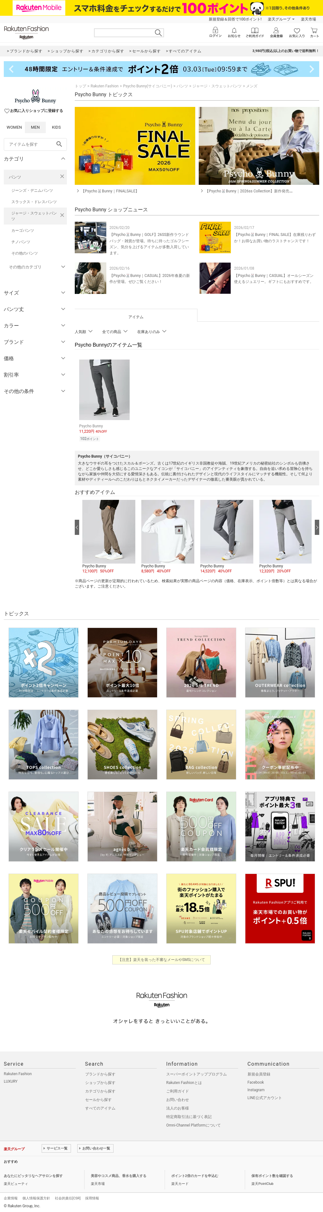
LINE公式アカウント (265, 1097)
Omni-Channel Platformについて (193, 1124)
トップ (80, 86)
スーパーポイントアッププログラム (196, 1073)
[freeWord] (35, 144)
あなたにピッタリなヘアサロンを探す (33, 1175)
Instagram (256, 1089)
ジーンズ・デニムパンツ (32, 190)
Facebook (256, 1081)
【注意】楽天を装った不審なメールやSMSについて (161, 959)
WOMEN (14, 127)
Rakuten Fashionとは (184, 1082)
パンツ (15, 177)
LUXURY (11, 1080)
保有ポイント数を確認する (272, 1175)
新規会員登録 (259, 1073)
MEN (35, 127)
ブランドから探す (100, 1073)
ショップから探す (100, 1082)
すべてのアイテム (100, 1107)
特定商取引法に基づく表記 (189, 1116)
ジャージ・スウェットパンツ (34, 216)
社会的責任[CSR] (67, 1197)
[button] (108, 536)
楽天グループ (279, 19)
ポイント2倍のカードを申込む (194, 1175)
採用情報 (92, 1197)
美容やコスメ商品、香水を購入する (118, 1175)
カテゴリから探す (100, 1090)
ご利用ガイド (177, 1090)
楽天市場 (308, 19)
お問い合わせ (177, 1099)
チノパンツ (20, 242)
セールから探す (98, 1099)
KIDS (56, 127)
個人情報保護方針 (36, 1197)
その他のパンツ (24, 253)
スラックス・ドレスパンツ (34, 202)
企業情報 (11, 1197)
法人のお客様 (177, 1107)
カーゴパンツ (22, 230)
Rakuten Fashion (105, 86)
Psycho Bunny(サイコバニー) (147, 86)
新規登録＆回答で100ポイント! (235, 19)
